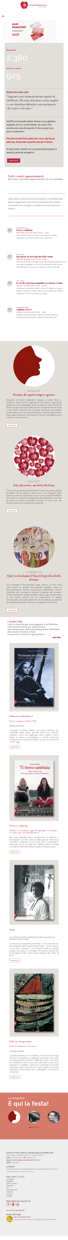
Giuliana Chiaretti (16, 1051)
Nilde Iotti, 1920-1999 (18, 92)
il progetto (34, 576)
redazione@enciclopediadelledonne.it (26, 1160)
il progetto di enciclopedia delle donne (34, 257)
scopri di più (12, 425)
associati (34, 483)
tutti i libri (56, 637)
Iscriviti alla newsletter (15, 1210)
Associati (13, 161)
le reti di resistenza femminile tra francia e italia (39, 283)
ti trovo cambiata (24, 230)
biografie (34, 393)
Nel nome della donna (22, 1217)
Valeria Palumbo (16, 725)
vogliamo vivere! (24, 310)
